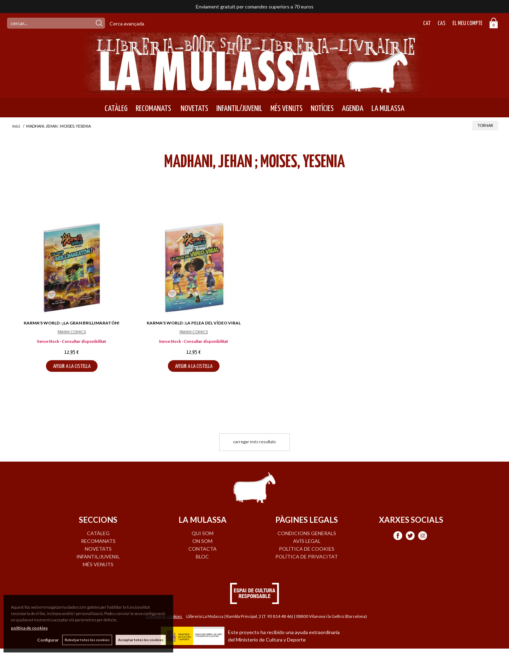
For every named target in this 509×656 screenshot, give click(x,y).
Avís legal (307, 541)
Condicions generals (306, 533)
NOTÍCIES (322, 108)
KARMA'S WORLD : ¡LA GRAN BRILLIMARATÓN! (71, 323)
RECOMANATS (153, 108)
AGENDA (352, 108)
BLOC (202, 557)
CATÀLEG (116, 108)
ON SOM (202, 541)
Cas (441, 23)
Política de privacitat (306, 557)
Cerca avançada (127, 23)
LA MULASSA (387, 108)
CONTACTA (202, 549)
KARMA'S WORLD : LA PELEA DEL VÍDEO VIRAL (194, 323)
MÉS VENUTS (286, 108)
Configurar (48, 640)
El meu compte (467, 23)
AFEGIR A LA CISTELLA (71, 366)
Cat (427, 23)
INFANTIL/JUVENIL (239, 108)
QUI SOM (202, 533)
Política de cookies (306, 549)
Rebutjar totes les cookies (87, 640)
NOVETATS (193, 108)
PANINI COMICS (72, 331)
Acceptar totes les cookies (140, 640)
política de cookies (29, 628)
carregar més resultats (254, 441)
